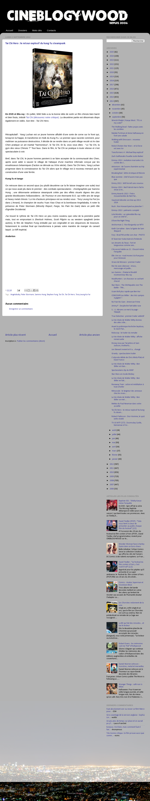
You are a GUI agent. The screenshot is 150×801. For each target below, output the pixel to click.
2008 (112, 481)
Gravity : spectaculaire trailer (124, 354)
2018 (112, 81)
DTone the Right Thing (120, 221)
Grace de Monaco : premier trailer (126, 262)
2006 (112, 489)
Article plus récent (15, 335)
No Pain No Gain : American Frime (126, 302)
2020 (112, 72)
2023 (112, 60)
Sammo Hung (40, 295)
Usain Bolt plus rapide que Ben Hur (126, 292)
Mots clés (37, 30)
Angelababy (15, 295)
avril (114, 447)
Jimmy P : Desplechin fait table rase (126, 306)
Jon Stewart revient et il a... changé (126, 350)
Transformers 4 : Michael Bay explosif (127, 152)
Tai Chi (61, 295)
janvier (115, 459)
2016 (112, 89)
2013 (112, 101)
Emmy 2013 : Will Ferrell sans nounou (127, 183)
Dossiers (22, 30)
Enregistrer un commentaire (21, 309)
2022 (112, 64)
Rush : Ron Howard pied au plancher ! (127, 206)
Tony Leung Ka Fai (83, 295)
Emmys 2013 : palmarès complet (125, 210)
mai (114, 443)
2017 (112, 85)
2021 (112, 68)
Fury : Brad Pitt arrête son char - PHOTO (128, 235)
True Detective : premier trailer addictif (128, 316)
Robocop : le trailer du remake (124, 333)
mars (114, 451)
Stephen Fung (52, 295)
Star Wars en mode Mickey (123, 374)
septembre (117, 117)
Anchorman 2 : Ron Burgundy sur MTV (128, 225)
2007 (112, 485)
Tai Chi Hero (70, 295)
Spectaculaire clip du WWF (123, 370)
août (114, 430)
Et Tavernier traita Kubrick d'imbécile (127, 239)
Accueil (9, 30)
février (115, 455)
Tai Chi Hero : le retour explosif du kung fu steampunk (35, 43)
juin (114, 439)
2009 (112, 477)
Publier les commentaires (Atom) (31, 341)
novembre (116, 109)
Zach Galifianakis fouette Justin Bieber (127, 156)
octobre (115, 113)
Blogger (79, 793)
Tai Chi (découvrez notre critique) (42, 117)
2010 (112, 472)
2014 (112, 97)
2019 (112, 77)
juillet (114, 434)
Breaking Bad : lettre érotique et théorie (128, 173)
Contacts (51, 30)
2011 (112, 468)
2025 (112, 52)
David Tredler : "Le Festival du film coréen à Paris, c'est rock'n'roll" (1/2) (131, 564)
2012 (112, 464)
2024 (112, 56)
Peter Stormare (27, 295)
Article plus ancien (89, 335)
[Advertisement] (52, 324)
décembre (116, 105)
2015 (112, 93)
